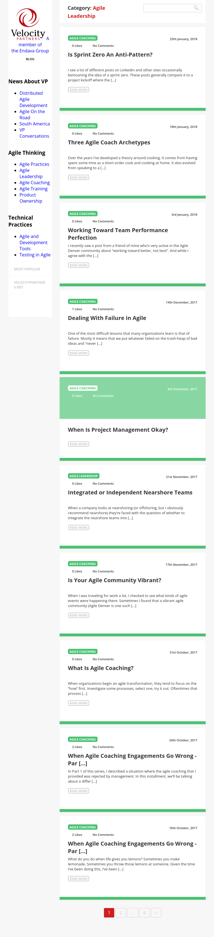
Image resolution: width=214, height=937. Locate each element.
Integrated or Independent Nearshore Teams (130, 492)
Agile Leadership (31, 173)
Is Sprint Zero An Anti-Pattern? (110, 54)
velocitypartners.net (29, 285)
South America (35, 124)
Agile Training (34, 189)
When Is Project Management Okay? (118, 429)
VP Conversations (34, 133)
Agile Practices (34, 164)
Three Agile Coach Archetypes (109, 142)
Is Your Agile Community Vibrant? (114, 580)
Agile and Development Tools (33, 242)
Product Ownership (31, 198)
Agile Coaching (35, 182)
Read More (79, 90)
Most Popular (27, 269)
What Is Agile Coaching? (100, 668)
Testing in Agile (35, 255)
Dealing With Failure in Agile (107, 318)
